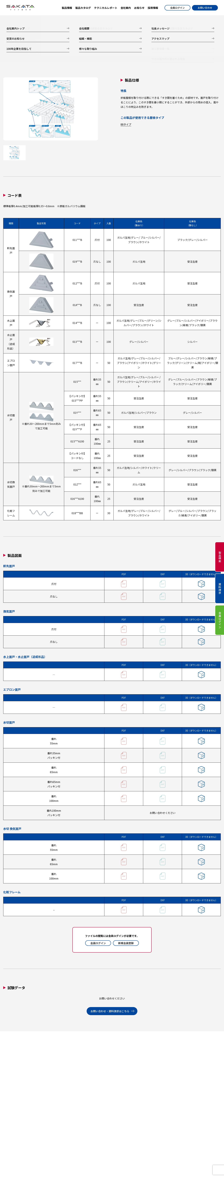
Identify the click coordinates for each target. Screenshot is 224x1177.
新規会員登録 (126, 943)
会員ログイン (177, 7)
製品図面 (56, 54)
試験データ (81, 54)
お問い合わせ (205, 7)
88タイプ (126, 124)
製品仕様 (8, 54)
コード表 (32, 54)
